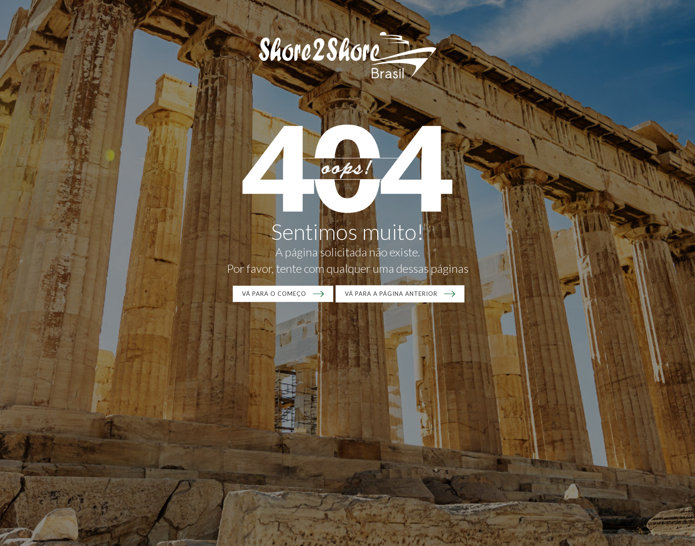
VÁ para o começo (274, 293)
